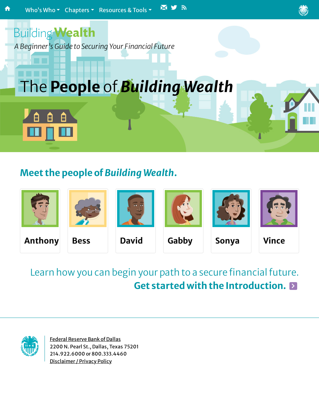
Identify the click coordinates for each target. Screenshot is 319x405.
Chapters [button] (77, 10)
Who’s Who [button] (40, 10)
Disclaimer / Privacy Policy (81, 361)
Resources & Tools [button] (123, 10)
